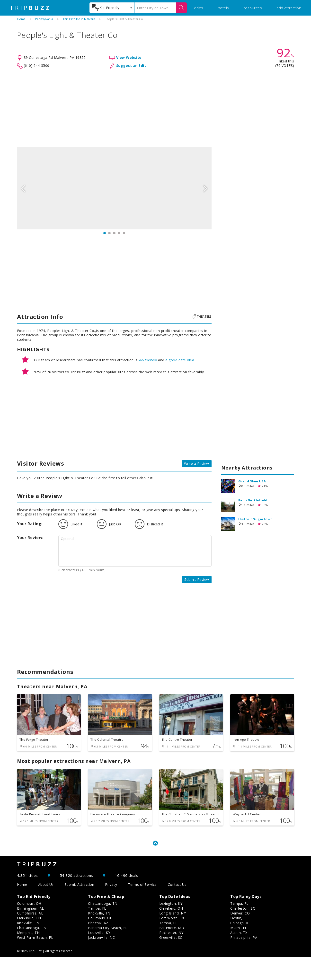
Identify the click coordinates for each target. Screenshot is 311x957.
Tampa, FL (97, 908)
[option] (114, 188)
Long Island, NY (172, 913)
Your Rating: (30, 523)
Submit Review (196, 579)
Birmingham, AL (30, 908)
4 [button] (119, 233)
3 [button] (114, 233)
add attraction (288, 7)
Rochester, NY (171, 932)
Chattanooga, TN (31, 927)
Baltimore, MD (171, 927)
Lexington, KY (171, 903)
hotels (223, 7)
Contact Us (177, 884)
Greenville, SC (170, 937)
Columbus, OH (29, 903)
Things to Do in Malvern (79, 19)
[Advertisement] (155, 108)
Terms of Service (142, 884)
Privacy (111, 884)
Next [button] (205, 188)
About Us (46, 884)
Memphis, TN (28, 932)
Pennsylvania (44, 19)
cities (198, 7)
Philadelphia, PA (243, 937)
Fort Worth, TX (171, 918)
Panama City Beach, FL (107, 927)
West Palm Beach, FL (35, 937)
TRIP (30, 8)
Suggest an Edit (131, 65)
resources (253, 7)
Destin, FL (239, 918)
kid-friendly (148, 360)
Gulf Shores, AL (30, 913)
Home (21, 19)
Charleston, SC (242, 908)
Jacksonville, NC (101, 937)
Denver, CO (240, 913)
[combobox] (111, 7)
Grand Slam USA (252, 481)
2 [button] (109, 233)
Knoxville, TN (28, 923)
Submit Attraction (79, 884)
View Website (129, 57)
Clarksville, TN (29, 918)
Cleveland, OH (171, 908)
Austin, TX (238, 932)
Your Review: (30, 537)
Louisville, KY (99, 932)
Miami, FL (238, 927)
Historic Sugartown (255, 519)
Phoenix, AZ (98, 923)
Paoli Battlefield (252, 500)
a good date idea (179, 360)
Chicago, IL (239, 923)
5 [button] (124, 233)
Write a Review (196, 463)
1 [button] (104, 233)
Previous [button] (23, 188)
